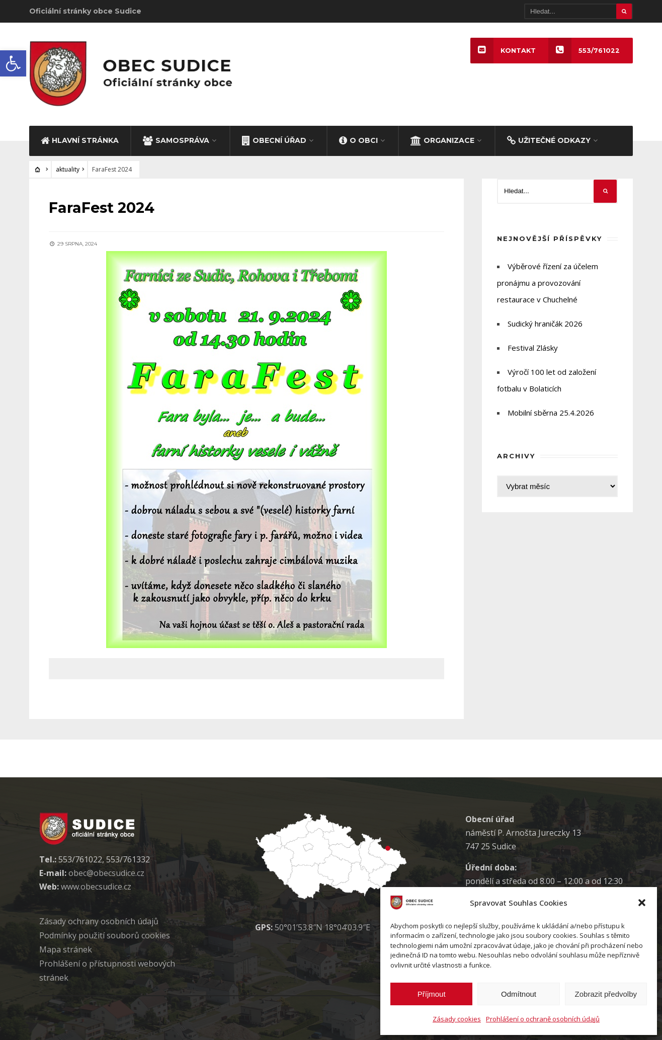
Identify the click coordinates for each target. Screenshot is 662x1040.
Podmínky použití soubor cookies (104, 933)
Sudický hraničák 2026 (545, 322)
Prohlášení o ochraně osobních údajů (543, 1018)
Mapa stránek (65, 947)
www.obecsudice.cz (96, 885)
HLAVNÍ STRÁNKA (80, 138)
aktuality (67, 168)
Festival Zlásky (533, 346)
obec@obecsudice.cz (106, 871)
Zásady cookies (457, 1018)
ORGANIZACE (442, 138)
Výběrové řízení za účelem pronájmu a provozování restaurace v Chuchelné (547, 281)
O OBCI (358, 138)
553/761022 (584, 50)
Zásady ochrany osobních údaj (98, 919)
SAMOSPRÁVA (176, 138)
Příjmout (432, 994)
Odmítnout (518, 994)
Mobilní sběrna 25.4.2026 (551, 411)
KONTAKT (502, 50)
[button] (13, 63)
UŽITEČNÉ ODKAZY (549, 138)
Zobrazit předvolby (606, 994)
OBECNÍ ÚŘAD (274, 138)
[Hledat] (578, 11)
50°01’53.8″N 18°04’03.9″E (322, 925)
